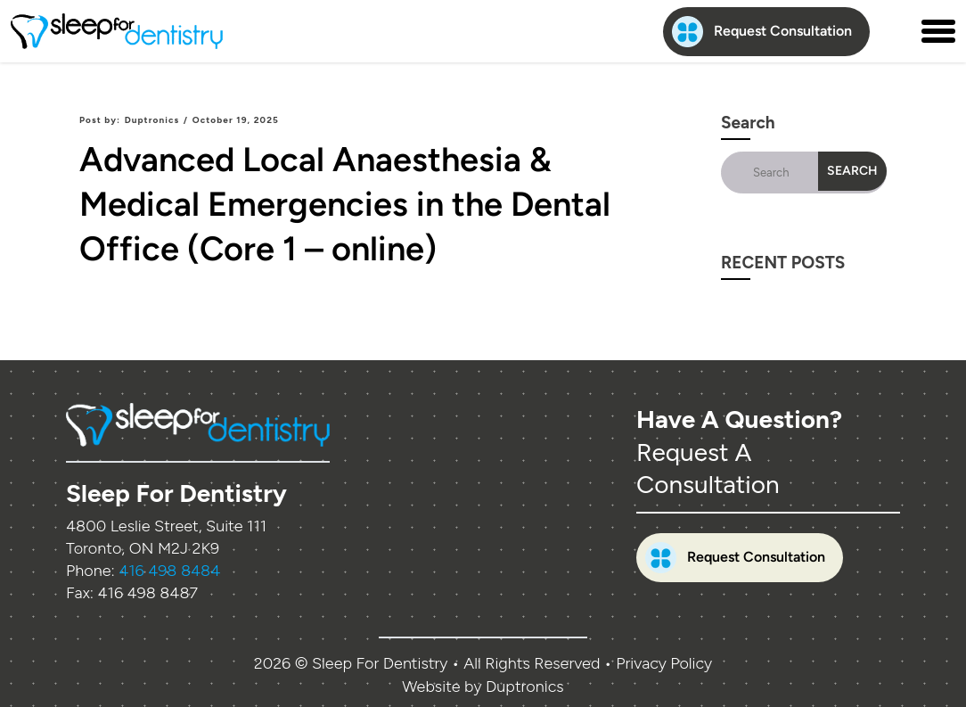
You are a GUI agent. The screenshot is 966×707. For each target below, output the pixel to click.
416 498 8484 (169, 570)
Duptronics (152, 120)
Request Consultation (762, 31)
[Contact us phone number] (896, 31)
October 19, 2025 (235, 120)
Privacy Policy (664, 663)
